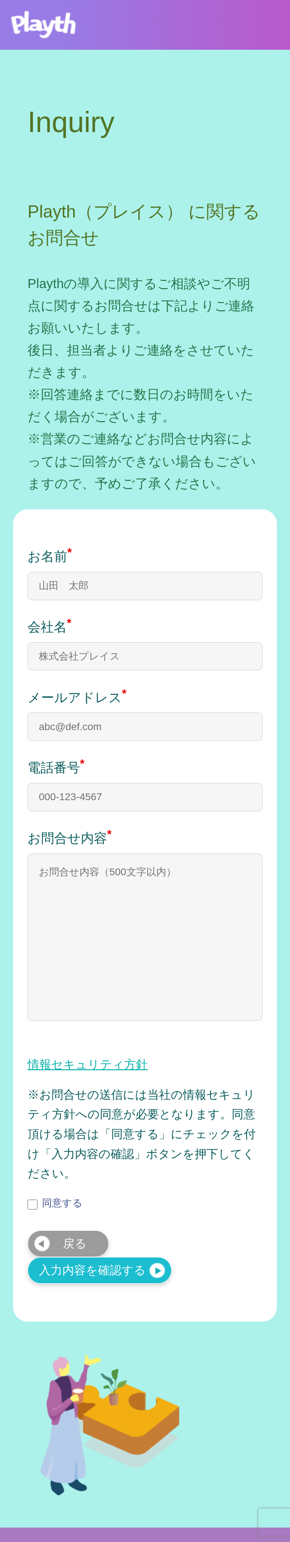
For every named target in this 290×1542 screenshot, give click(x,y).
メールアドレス (77, 696)
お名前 (50, 555)
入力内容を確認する (92, 1270)
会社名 (49, 625)
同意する (55, 1203)
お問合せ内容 (70, 837)
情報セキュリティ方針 (88, 1065)
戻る (75, 1243)
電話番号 (56, 766)
